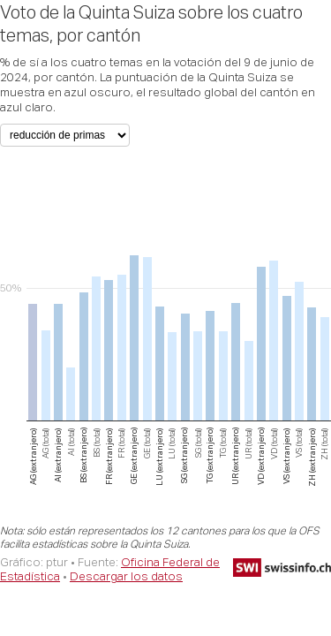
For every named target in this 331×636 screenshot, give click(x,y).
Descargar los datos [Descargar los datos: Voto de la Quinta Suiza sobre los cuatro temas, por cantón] (126, 576)
